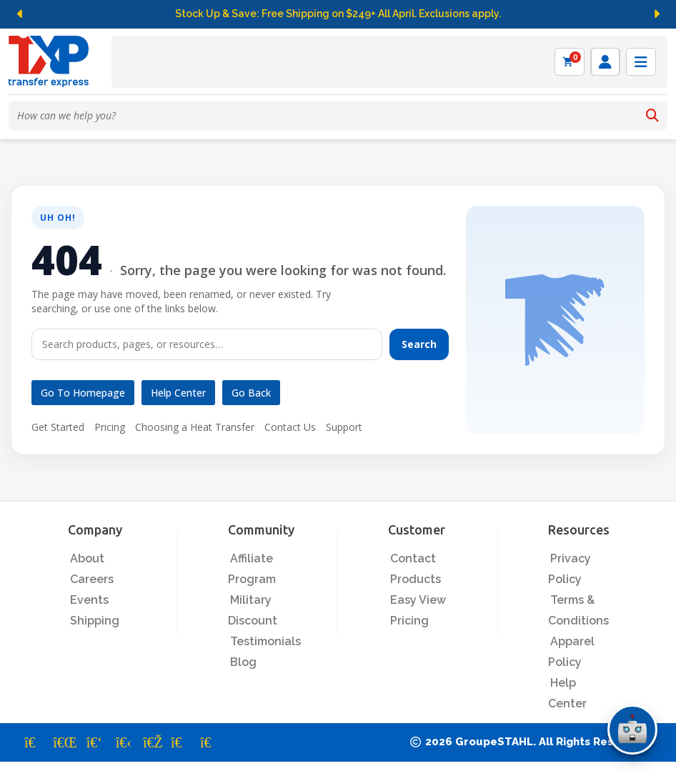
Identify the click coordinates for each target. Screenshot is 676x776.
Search (419, 344)
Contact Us (290, 427)
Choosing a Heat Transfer (194, 427)
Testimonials (265, 641)
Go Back (251, 392)
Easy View (418, 600)
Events (89, 600)
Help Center (178, 392)
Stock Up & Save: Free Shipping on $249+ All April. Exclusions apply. (338, 13)
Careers (92, 579)
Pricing (109, 427)
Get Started (57, 427)
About (87, 558)
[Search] (652, 116)
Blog (243, 662)
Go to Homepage (83, 392)
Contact (413, 558)
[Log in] (605, 62)
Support (344, 427)
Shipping (94, 620)
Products (415, 579)
